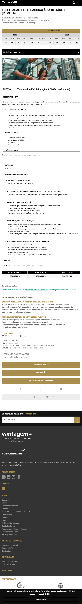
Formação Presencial (10, 545)
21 (50, 43)
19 (57, 43)
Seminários (6, 551)
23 (64, 43)
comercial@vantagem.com (22, 336)
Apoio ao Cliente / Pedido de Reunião (16, 511)
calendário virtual (8, 564)
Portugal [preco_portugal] (6, 265)
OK (77, 420)
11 (18, 43)
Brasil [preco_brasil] (41, 265)
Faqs (4, 520)
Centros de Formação (10, 505)
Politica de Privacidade (10, 523)
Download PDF (41, 364)
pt (3, 488)
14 (12, 43)
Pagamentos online (10, 534)
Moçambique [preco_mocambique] (29, 265)
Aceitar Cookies (41, 599)
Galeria (4, 517)
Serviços (5, 503)
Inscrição (41, 372)
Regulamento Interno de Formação (15, 529)
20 (31, 43)
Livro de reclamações (10, 531)
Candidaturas (7, 514)
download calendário (10, 561)
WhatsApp (7, 570)
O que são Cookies (43, 594)
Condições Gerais (8, 526)
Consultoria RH (7, 548)
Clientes (5, 508)
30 (5, 43)
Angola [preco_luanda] (17, 265)
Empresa (5, 500)
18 (77, 43)
